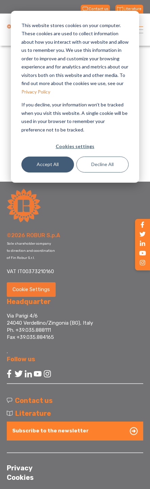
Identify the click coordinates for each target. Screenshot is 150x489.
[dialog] (75, 97)
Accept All (48, 164)
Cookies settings (75, 146)
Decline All (102, 164)
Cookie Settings (31, 289)
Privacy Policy (35, 92)
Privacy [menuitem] (20, 468)
